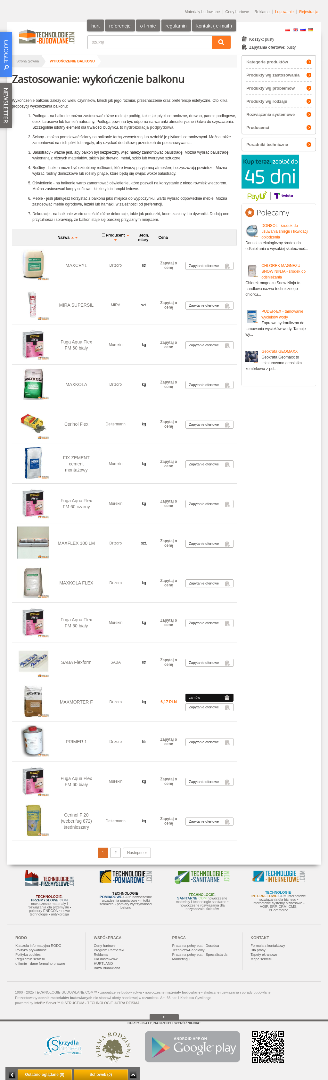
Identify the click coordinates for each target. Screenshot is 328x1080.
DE (310, 29)
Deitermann (116, 424)
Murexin (116, 345)
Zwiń (133, 1075)
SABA (116, 662)
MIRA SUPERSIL (76, 305)
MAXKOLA (76, 384)
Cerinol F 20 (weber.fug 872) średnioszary (76, 821)
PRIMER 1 (76, 741)
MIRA (115, 305)
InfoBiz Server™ (47, 1003)
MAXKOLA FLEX (76, 582)
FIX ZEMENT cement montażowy (76, 463)
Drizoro (116, 265)
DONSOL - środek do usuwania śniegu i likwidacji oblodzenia (284, 231)
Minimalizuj (12, 1075)
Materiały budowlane (202, 12)
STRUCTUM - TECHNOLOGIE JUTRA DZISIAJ (101, 1003)
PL (287, 29)
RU (303, 29)
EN (295, 29)
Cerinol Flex (76, 424)
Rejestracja (308, 12)
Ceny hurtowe (237, 12)
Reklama (262, 12)
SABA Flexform (76, 662)
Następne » (137, 852)
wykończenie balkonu (72, 61)
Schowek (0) (100, 1074)
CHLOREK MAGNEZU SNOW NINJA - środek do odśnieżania (283, 271)
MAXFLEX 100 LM (76, 543)
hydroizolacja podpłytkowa (148, 127)
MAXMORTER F (76, 702)
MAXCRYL (76, 265)
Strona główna (27, 61)
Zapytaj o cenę (168, 265)
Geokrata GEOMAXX (279, 351)
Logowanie (284, 12)
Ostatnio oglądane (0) (44, 1074)
